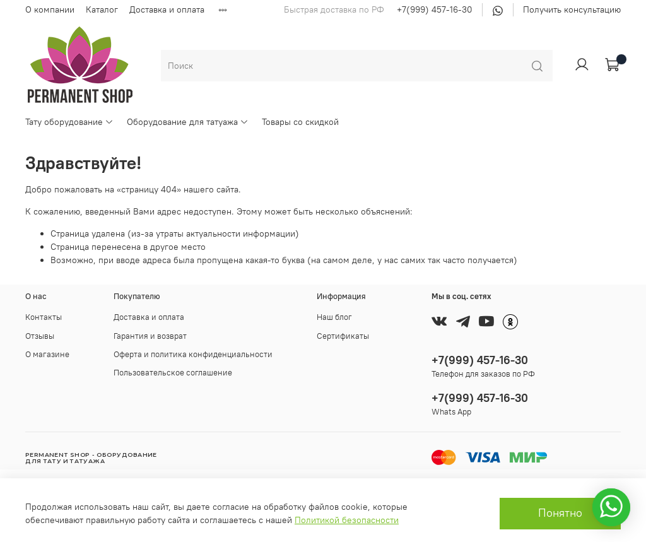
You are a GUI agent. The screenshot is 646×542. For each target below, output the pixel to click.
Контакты (43, 317)
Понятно (560, 513)
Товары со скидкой (300, 121)
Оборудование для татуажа (188, 121)
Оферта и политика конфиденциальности (193, 354)
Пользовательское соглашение (173, 372)
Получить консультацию (572, 9)
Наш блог (334, 317)
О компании (49, 9)
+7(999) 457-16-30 (435, 9)
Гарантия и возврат (150, 336)
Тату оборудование (69, 121)
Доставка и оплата (166, 9)
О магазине (47, 354)
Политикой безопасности (347, 520)
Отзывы (39, 336)
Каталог (102, 9)
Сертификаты (343, 336)
